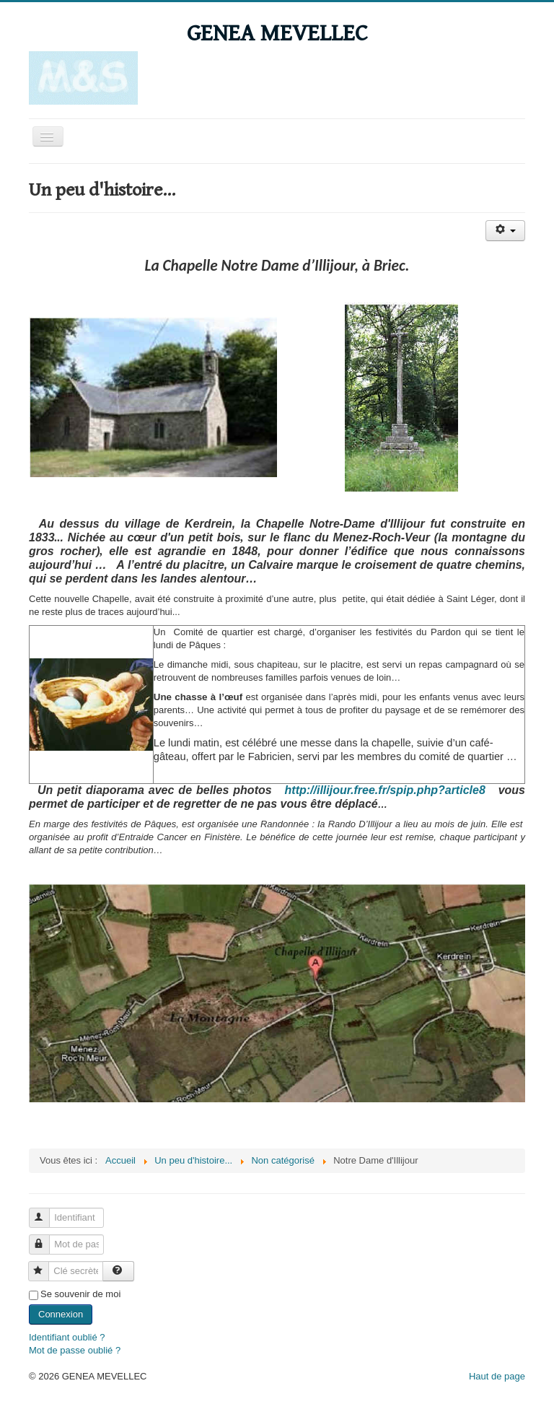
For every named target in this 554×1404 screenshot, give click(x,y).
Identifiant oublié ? (67, 1337)
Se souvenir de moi (80, 1294)
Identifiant (45, 1211)
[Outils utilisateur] (505, 230)
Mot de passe (45, 1238)
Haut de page (497, 1376)
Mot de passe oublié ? (74, 1350)
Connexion (60, 1314)
